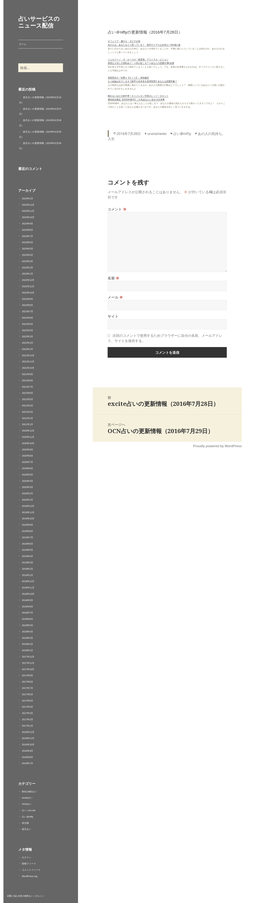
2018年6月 (27, 619)
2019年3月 (27, 562)
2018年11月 (28, 587)
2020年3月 (27, 487)
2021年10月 (28, 368)
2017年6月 (27, 694)
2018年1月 (27, 650)
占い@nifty (27, 816)
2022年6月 (27, 317)
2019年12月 (28, 506)
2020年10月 (28, 443)
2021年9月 (27, 374)
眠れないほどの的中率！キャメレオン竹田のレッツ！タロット (138, 96)
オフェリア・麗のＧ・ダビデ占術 (124, 41)
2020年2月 (27, 493)
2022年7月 (27, 311)
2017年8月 (27, 681)
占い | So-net (28, 810)
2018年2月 (27, 644)
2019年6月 (27, 543)
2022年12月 (28, 280)
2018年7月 (27, 612)
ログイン (26, 857)
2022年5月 (27, 324)
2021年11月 (28, 361)
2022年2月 (27, 342)
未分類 (25, 823)
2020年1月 (27, 499)
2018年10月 (28, 594)
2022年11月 (28, 286)
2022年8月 (27, 305)
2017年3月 (27, 713)
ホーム (22, 44)
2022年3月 (27, 336)
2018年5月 (27, 625)
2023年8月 (27, 230)
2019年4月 (27, 556)
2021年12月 (28, 355)
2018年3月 (27, 638)
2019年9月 (27, 524)
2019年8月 (27, 531)
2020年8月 (27, 455)
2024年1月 (27, 198)
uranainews (157, 133)
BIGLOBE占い (29, 791)
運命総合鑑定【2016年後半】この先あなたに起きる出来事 (136, 99)
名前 (113, 278)
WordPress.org (29, 876)
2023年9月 (27, 223)
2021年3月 (27, 412)
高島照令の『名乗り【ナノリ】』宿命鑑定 (128, 77)
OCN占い (27, 804)
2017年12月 (28, 656)
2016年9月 (27, 750)
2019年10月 (28, 518)
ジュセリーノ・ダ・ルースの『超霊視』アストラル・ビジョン (138, 59)
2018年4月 (27, 631)
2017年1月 (27, 725)
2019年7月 (27, 537)
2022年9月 (27, 299)
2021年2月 (27, 418)
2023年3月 (27, 261)
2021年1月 (27, 424)
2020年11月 (28, 437)
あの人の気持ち (210, 133)
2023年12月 (28, 204)
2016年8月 (27, 757)
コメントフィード (31, 870)
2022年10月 (28, 292)
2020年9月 (27, 449)
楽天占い (26, 829)
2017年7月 (27, 688)
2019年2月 (27, 568)
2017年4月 (27, 706)
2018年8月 (27, 606)
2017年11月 (28, 663)
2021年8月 (27, 380)
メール (115, 297)
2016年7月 (27, 763)
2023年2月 (27, 267)
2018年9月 (27, 600)
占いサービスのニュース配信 (39, 21)
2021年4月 (27, 405)
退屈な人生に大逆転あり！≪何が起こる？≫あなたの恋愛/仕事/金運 (141, 63)
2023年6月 (27, 242)
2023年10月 (28, 217)
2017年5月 (27, 700)
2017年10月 (28, 669)
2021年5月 (27, 399)
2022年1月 (27, 349)
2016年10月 (28, 744)
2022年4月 (27, 330)
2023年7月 (27, 236)
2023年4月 (27, 255)
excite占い (27, 797)
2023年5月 (27, 248)
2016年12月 (28, 732)
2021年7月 (27, 386)
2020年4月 (27, 481)
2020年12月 (28, 430)
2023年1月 (27, 273)
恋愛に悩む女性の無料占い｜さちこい (25, 896)
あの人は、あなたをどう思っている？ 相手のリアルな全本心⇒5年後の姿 (144, 45)
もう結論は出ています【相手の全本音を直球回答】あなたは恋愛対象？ (142, 81)
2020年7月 (27, 462)
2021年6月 (27, 393)
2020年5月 (27, 474)
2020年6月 (27, 468)
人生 (111, 138)
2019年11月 (28, 512)
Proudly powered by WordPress (217, 446)
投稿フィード (29, 863)
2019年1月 (27, 575)
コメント (117, 209)
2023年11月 (28, 211)
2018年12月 (28, 581)
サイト (113, 316)
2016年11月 (28, 738)
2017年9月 (27, 675)
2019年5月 (27, 550)
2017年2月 (27, 719)
